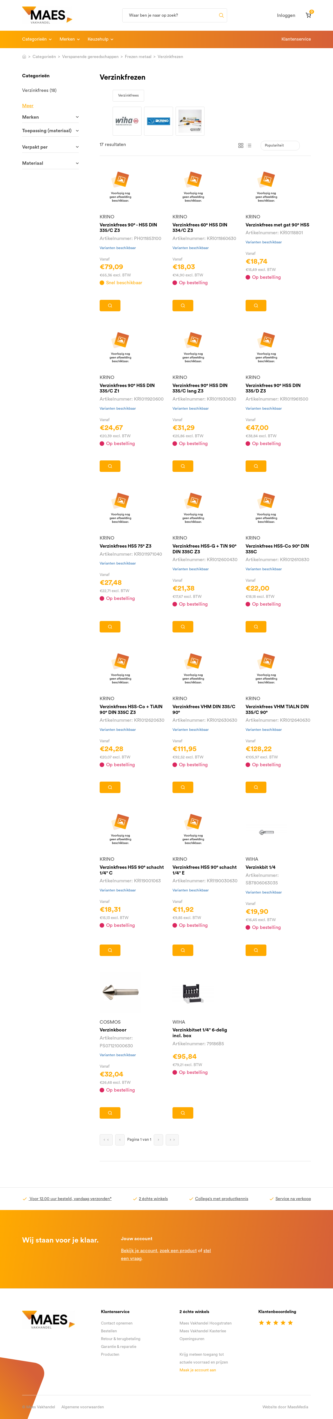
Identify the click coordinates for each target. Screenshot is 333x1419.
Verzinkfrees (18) (39, 90)
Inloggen (286, 15)
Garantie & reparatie (118, 1347)
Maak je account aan (198, 1370)
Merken (67, 39)
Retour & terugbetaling (120, 1339)
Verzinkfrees (128, 95)
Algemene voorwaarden (82, 1407)
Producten (110, 1355)
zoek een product (178, 1250)
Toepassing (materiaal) (47, 130)
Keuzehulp (98, 39)
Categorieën (34, 39)
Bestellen (109, 1331)
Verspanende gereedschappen (90, 57)
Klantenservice (296, 39)
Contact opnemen (116, 1323)
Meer (28, 105)
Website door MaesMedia (285, 1407)
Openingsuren (192, 1339)
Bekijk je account (139, 1250)
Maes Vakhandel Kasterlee (203, 1331)
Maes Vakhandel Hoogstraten (206, 1323)
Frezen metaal (138, 57)
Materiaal (32, 163)
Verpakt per (35, 147)
